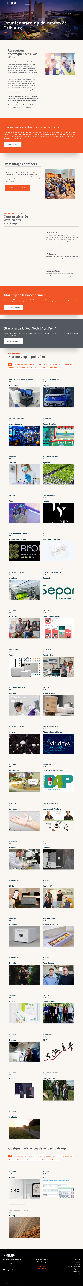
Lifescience (53, 368)
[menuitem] (69, 3)
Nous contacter (41, 1268)
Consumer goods (44, 364)
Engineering (67, 364)
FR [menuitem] (70, 3)
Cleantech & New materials (24, 364)
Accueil (77, 1259)
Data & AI (57, 364)
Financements (75, 1264)
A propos (77, 1269)
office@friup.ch (41, 1266)
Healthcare (31, 368)
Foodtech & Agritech (17, 368)
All (10, 364)
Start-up (77, 1262)
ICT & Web (43, 368)
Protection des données (73, 1283)
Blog (78, 1273)
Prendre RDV (76, 1271)
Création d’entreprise (73, 1266)
